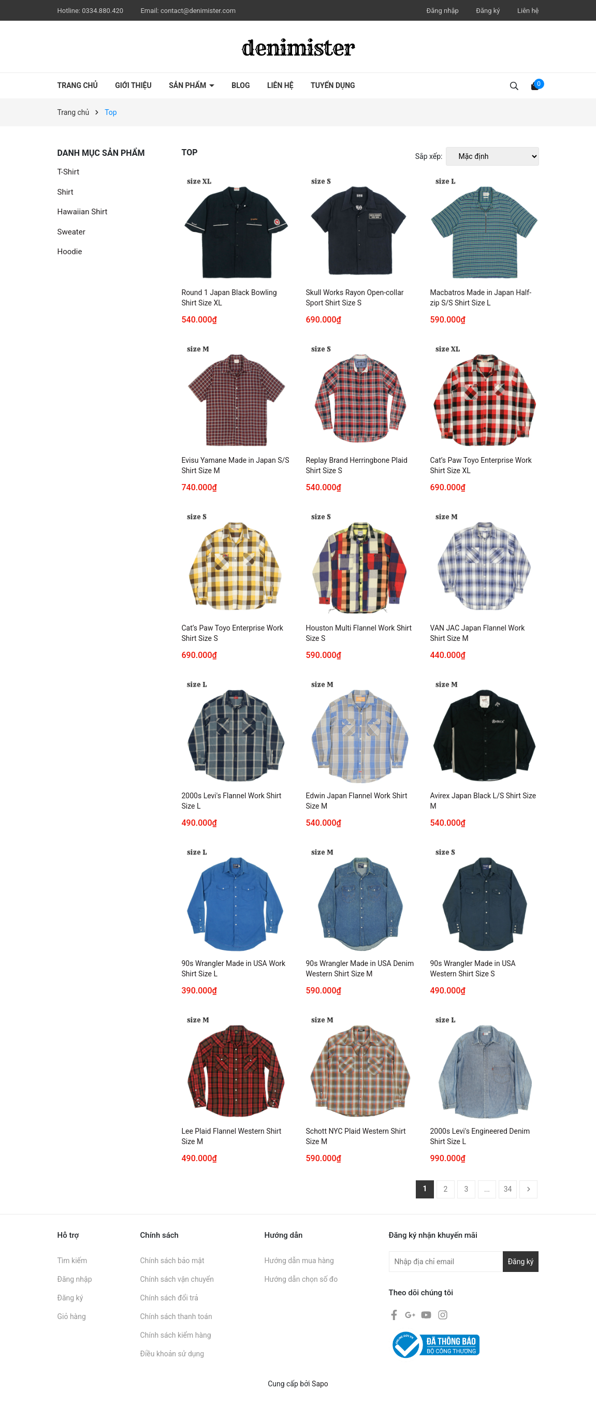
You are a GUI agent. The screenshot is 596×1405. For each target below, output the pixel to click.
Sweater (71, 232)
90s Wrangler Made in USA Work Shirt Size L (234, 968)
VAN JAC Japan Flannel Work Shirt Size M (477, 633)
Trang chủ (77, 85)
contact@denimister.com (198, 10)
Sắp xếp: (429, 156)
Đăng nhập (443, 10)
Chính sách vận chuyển (177, 1279)
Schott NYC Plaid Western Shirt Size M (356, 1136)
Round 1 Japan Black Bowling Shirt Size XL (229, 297)
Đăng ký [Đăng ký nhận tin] (521, 1261)
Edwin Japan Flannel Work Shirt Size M (357, 801)
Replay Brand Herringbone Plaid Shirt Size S (357, 465)
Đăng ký (488, 10)
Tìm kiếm (72, 1260)
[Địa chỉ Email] (464, 1261)
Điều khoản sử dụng (172, 1354)
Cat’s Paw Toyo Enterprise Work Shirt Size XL (481, 465)
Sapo (320, 1384)
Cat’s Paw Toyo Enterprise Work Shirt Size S (232, 633)
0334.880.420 (103, 10)
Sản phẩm (188, 85)
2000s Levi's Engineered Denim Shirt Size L (480, 1136)
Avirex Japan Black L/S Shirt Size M (483, 801)
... (487, 1189)
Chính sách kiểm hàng (175, 1335)
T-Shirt (68, 172)
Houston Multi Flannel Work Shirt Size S (359, 633)
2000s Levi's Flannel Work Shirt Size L (232, 801)
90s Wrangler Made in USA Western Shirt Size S (473, 968)
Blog (240, 85)
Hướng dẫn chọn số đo (301, 1279)
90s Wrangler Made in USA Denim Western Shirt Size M (360, 968)
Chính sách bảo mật (172, 1260)
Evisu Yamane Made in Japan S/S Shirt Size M (235, 465)
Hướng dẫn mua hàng (299, 1260)
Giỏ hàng (71, 1316)
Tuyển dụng (333, 85)
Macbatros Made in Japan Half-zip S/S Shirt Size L (481, 297)
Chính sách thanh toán (176, 1316)
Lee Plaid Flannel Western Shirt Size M (232, 1136)
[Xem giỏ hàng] (535, 85)
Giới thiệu (133, 85)
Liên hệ (528, 10)
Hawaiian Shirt (82, 211)
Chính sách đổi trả (169, 1298)
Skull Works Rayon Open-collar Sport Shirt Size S (355, 297)
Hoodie (69, 251)
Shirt (65, 192)
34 (508, 1189)
